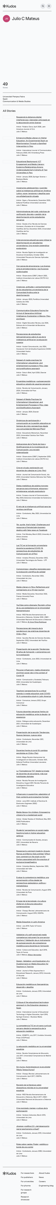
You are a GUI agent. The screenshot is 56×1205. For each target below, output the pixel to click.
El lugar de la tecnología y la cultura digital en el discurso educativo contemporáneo (31, 904)
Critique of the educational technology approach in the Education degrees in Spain (32, 1005)
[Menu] (48, 6)
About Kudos (44, 1173)
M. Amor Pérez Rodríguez (37, 622)
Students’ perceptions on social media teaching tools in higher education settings (32, 833)
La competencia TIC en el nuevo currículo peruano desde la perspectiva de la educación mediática (33, 1028)
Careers (42, 1181)
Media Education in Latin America (30, 922)
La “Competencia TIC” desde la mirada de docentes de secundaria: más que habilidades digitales (32, 774)
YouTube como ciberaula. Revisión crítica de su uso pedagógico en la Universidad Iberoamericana (33, 608)
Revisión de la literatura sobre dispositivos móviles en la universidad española (32, 1088)
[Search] (42, 6)
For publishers (27, 1177)
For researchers (27, 1173)
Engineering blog (46, 1186)
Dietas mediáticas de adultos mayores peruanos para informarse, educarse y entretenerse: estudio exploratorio (32, 488)
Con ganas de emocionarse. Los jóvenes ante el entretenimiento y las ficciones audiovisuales (33, 269)
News (41, 1177)
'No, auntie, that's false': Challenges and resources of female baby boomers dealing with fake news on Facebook (33, 527)
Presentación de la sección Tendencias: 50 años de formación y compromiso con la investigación (33, 652)
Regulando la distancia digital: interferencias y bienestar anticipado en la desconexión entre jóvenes (33, 120)
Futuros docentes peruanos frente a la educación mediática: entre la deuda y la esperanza (33, 714)
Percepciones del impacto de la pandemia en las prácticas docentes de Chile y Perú (33, 631)
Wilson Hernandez (34, 955)
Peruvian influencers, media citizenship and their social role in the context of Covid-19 (33, 673)
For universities (27, 1181)
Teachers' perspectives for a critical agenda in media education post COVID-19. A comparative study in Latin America (33, 693)
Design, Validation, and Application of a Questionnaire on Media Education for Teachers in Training (33, 964)
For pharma (26, 1186)
